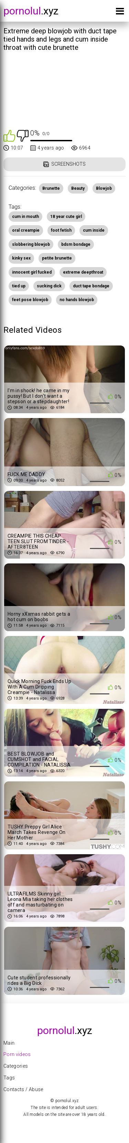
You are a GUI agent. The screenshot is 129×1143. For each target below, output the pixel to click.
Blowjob (104, 188)
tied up (18, 286)
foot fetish (61, 230)
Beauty (78, 188)
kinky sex (21, 258)
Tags (9, 1077)
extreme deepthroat (83, 272)
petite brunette (57, 258)
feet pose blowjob (30, 299)
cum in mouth (25, 216)
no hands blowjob (77, 299)
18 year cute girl (66, 216)
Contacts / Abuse (23, 1089)
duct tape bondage (91, 286)
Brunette (51, 188)
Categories (15, 1066)
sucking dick (49, 286)
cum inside (94, 230)
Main (8, 1043)
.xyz (30, 11)
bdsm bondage (75, 244)
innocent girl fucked (32, 272)
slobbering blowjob (31, 244)
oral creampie (26, 230)
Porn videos (17, 1054)
